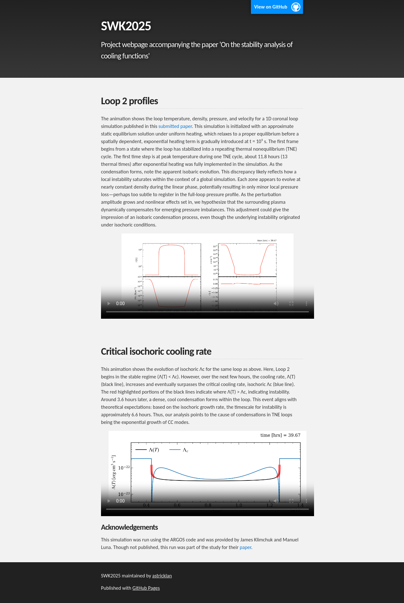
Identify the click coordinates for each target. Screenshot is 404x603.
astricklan (162, 576)
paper (245, 547)
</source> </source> (207, 276)
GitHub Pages (146, 588)
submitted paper (175, 126)
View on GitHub (270, 7)
